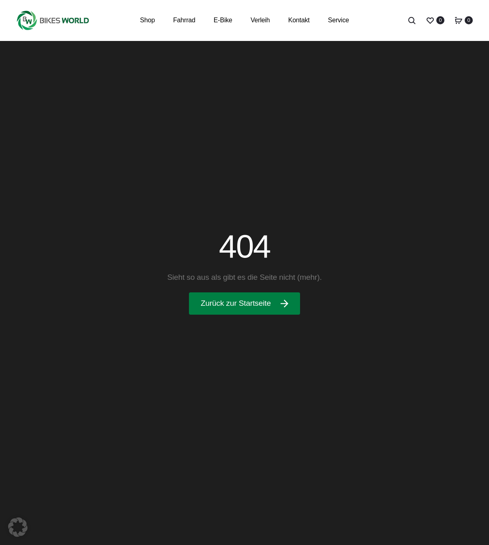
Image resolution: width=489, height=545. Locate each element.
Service (338, 20)
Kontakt (299, 20)
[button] (18, 527)
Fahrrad (184, 20)
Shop (147, 20)
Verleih (260, 20)
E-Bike (223, 20)
